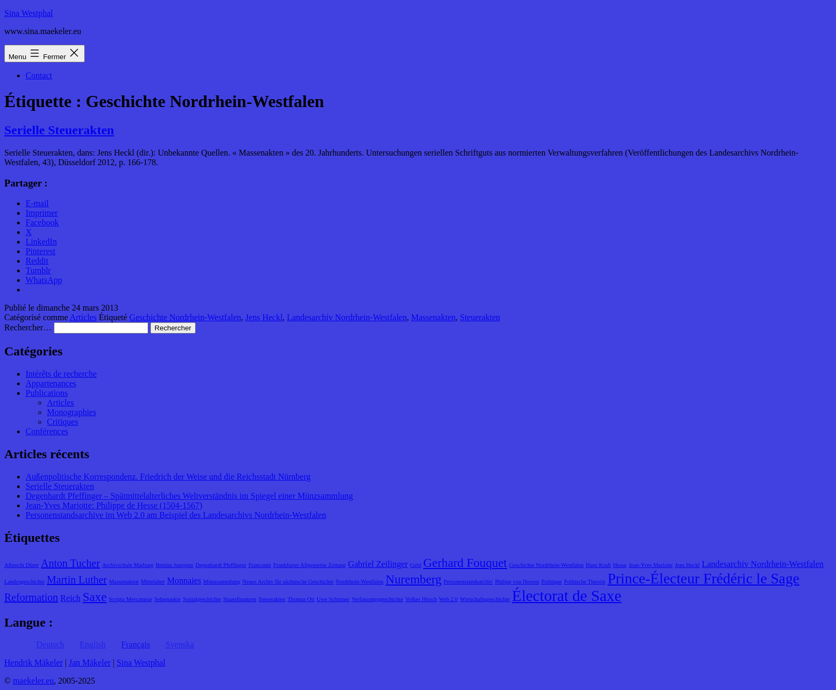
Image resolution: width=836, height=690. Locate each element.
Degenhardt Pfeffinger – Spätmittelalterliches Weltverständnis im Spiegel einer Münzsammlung (189, 495)
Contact (39, 75)
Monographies (71, 412)
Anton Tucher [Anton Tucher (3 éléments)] (70, 563)
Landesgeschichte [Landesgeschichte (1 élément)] (24, 582)
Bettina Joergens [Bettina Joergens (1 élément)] (175, 565)
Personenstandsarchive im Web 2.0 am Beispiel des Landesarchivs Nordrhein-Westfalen (176, 514)
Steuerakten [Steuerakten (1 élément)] (272, 599)
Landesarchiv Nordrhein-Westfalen (347, 317)
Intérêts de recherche (61, 373)
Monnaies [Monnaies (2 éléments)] (184, 581)
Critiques (62, 421)
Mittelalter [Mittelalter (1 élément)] (153, 582)
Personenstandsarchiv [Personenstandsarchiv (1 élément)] (468, 582)
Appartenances (51, 383)
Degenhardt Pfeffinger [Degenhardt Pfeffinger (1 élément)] (221, 565)
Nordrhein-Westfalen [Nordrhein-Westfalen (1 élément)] (360, 582)
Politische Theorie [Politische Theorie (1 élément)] (585, 582)
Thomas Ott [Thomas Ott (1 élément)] (301, 599)
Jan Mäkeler (90, 662)
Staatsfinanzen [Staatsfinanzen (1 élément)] (239, 599)
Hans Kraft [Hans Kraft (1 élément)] (598, 565)
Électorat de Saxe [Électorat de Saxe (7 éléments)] (566, 595)
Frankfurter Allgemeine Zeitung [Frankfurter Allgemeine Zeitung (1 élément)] (310, 565)
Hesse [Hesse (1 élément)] (619, 565)
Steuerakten (480, 317)
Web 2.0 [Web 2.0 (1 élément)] (448, 599)
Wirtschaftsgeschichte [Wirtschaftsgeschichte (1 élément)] (485, 599)
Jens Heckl (264, 317)
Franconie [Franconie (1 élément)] (259, 565)
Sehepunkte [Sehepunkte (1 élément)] (167, 599)
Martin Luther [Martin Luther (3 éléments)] (77, 580)
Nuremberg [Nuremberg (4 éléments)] (413, 579)
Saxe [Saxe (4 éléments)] (95, 597)
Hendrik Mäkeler (33, 662)
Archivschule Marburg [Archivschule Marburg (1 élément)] (128, 565)
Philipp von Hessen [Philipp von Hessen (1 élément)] (517, 582)
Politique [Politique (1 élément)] (551, 582)
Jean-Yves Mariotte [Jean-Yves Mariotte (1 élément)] (651, 565)
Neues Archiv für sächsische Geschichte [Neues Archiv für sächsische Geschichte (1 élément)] (287, 582)
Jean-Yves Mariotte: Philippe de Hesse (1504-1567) (114, 505)
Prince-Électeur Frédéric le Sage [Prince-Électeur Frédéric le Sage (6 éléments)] (703, 578)
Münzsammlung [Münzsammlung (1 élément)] (221, 582)
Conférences (47, 431)
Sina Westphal (28, 13)
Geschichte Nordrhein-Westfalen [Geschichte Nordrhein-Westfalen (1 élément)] (546, 565)
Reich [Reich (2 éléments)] (70, 598)
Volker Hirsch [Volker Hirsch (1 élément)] (421, 599)
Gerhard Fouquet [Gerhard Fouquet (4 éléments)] (465, 563)
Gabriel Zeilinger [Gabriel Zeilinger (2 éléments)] (378, 564)
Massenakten (433, 317)
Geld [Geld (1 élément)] (415, 565)
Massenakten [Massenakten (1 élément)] (124, 582)
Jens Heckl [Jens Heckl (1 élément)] (687, 565)
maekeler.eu (33, 680)
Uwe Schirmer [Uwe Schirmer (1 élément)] (333, 599)
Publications (47, 392)
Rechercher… (28, 327)
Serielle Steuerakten (59, 130)
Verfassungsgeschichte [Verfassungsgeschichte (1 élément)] (377, 599)
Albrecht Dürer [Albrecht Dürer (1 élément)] (21, 565)
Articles (83, 317)
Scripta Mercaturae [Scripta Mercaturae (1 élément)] (130, 599)
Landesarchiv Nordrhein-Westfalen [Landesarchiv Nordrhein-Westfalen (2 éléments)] (762, 564)
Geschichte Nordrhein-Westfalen (186, 317)
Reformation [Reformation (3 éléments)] (31, 597)
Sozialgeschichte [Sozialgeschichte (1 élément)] (202, 599)
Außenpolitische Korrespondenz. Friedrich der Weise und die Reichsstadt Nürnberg (168, 476)
